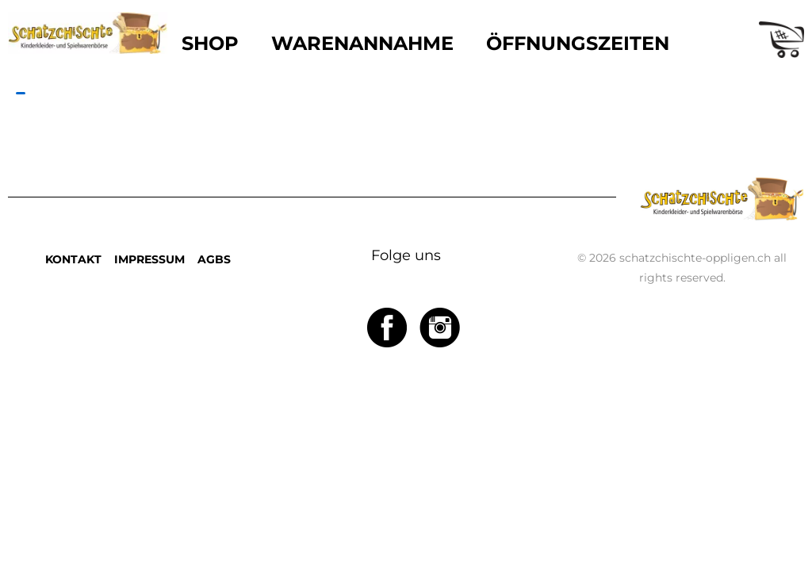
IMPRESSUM (149, 259)
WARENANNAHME (362, 43)
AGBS (214, 259)
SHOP (210, 43)
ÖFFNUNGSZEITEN (577, 43)
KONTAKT (73, 259)
